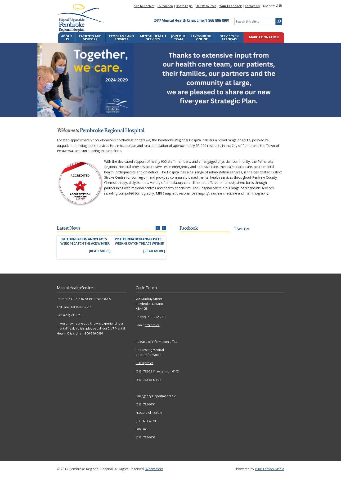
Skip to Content (144, 6)
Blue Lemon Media (269, 469)
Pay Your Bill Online (202, 37)
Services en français (229, 37)
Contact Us (252, 6)
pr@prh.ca (152, 325)
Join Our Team (178, 37)
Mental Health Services (153, 37)
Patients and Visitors (90, 37)
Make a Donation (264, 37)
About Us (66, 37)
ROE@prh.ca (144, 363)
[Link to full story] (85, 245)
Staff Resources (206, 6)
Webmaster (154, 469)
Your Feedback (230, 6)
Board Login (184, 6)
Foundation (165, 6)
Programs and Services (121, 37)
